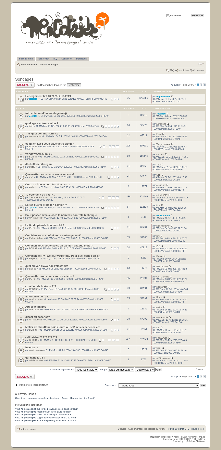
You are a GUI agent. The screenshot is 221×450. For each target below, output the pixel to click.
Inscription (184, 70)
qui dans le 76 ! (35, 357)
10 (114, 147)
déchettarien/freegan (38, 164)
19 (110, 340)
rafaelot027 (162, 195)
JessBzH (33, 116)
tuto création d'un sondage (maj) (46, 113)
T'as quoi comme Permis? (42, 133)
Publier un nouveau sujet (25, 85)
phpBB (187, 441)
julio (31, 126)
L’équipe (122, 429)
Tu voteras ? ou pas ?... (40, 194)
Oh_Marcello (35, 218)
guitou (32, 167)
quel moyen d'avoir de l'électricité (46, 265)
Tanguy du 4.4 (163, 144)
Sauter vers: (111, 385)
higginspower (163, 225)
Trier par (116, 369)
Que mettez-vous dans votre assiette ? (49, 276)
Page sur (188, 85)
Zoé (31, 177)
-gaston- (33, 207)
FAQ (172, 70)
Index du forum (29, 64)
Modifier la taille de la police (201, 64)
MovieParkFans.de (196, 437)
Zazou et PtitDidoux (39, 197)
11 (118, 147)
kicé (158, 205)
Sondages (53, 64)
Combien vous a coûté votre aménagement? (53, 235)
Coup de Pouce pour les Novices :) (47, 184)
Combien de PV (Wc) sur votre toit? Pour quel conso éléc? (62, 255)
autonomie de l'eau (37, 296)
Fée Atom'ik (162, 266)
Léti (158, 327)
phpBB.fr (180, 439)
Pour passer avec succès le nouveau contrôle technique (61, 215)
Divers (42, 64)
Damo (159, 297)
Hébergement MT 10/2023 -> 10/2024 (48, 96)
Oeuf (158, 348)
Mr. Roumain (163, 215)
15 (118, 198)
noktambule (35, 136)
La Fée (32, 268)
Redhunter (161, 287)
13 (110, 198)
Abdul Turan (179, 437)
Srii (158, 236)
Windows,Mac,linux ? (38, 153)
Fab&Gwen (162, 338)
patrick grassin (36, 350)
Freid (158, 134)
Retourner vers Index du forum (33, 385)
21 (118, 340)
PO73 (32, 228)
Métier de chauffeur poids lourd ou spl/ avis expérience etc (62, 327)
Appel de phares (35, 306)
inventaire (31, 347)
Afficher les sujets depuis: (73, 369)
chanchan (34, 309)
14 (114, 198)
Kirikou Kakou (36, 238)
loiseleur (33, 99)
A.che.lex (33, 187)
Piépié (32, 258)
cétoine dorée (36, 299)
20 (114, 340)
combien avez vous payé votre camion (49, 143)
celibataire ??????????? (41, 337)
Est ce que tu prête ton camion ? (46, 204)
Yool (158, 164)
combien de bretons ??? (41, 286)
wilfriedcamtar (36, 360)
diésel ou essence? (37, 316)
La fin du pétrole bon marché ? (45, 225)
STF (158, 175)
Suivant (200, 369)
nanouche (161, 124)
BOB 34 (33, 146)
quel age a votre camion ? (41, 123)
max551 (160, 154)
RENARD (33, 289)
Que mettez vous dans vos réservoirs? (50, 174)
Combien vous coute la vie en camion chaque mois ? (59, 245)
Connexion (198, 70)
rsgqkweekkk (163, 96)
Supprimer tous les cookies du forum (146, 429)
